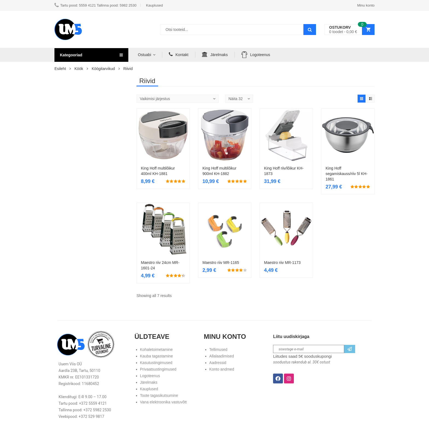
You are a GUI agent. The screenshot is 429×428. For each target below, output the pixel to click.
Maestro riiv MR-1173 (282, 262)
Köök (78, 68)
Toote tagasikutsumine (159, 395)
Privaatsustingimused (158, 369)
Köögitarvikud (103, 68)
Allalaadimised (221, 356)
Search (309, 29)
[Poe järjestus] (178, 99)
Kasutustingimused (156, 362)
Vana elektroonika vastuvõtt (163, 402)
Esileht (60, 68)
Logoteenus (255, 54)
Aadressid (217, 362)
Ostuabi (144, 55)
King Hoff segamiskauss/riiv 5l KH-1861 (346, 173)
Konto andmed (221, 369)
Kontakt (178, 54)
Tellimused (218, 349)
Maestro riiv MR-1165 (220, 262)
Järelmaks (215, 54)
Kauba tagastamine (156, 356)
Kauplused (149, 389)
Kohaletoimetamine (156, 349)
